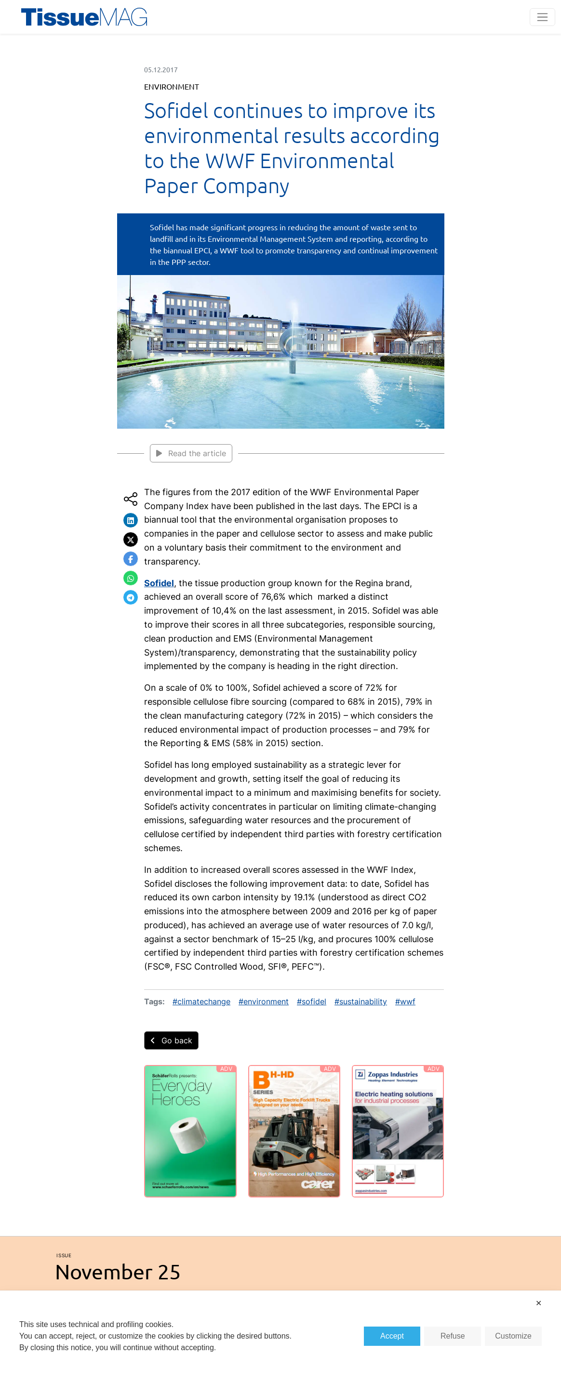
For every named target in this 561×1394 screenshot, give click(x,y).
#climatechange (201, 1001)
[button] (130, 520)
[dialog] (280, 1342)
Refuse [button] (453, 1336)
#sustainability (360, 1001)
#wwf (405, 1001)
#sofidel (311, 1001)
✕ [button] (538, 1303)
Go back (171, 1040)
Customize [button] (513, 1336)
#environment (264, 1001)
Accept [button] (392, 1336)
